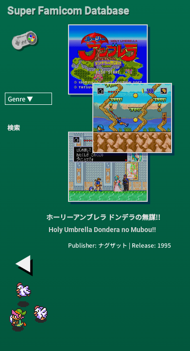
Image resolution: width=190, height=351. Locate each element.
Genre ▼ (20, 98)
